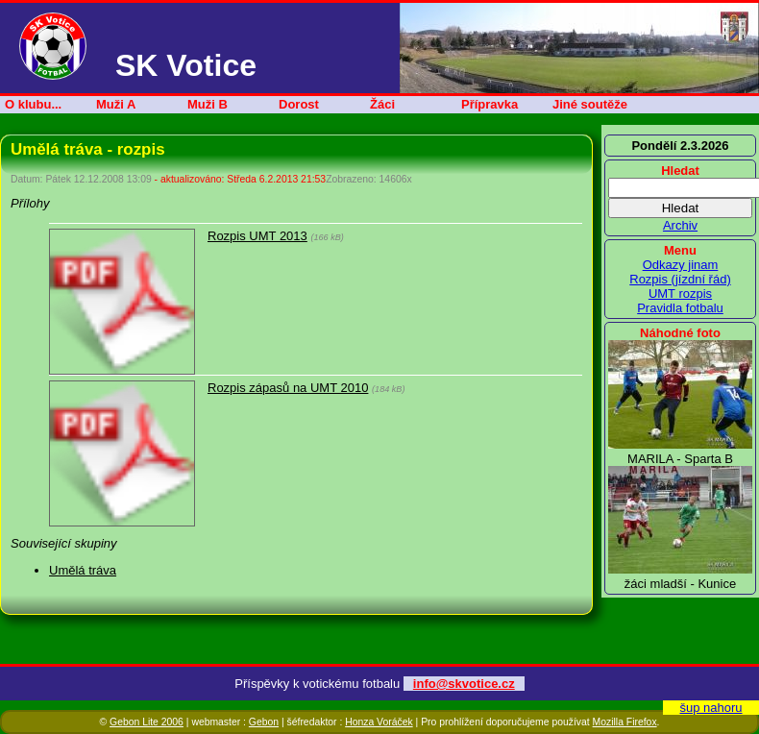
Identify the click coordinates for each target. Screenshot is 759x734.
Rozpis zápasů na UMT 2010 (288, 387)
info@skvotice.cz (464, 683)
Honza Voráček (378, 722)
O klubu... (33, 104)
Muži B (207, 104)
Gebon (264, 722)
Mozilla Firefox (625, 722)
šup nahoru (710, 707)
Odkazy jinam (681, 264)
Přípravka (489, 104)
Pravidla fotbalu (680, 308)
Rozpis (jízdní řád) (679, 279)
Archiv (680, 225)
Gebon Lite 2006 (147, 722)
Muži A (115, 104)
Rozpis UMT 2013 (257, 236)
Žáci (382, 104)
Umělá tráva (82, 570)
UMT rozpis (680, 293)
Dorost (299, 104)
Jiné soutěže (589, 104)
